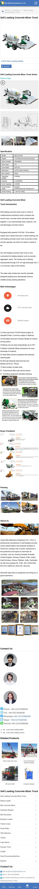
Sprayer (3, 861)
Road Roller (4, 828)
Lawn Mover (4, 842)
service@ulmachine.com (18, 871)
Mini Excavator (5, 815)
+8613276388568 (19, 720)
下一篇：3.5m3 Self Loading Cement (12, 732)
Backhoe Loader (6, 819)
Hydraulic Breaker (7, 810)
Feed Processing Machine (10, 856)
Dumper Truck (5, 847)
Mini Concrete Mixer (7, 805)
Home (7, 10)
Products (16, 10)
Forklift (2, 851)
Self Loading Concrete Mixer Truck (18, 11)
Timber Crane (5, 824)
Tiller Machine (5, 833)
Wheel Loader (5, 801)
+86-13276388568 (22, 716)
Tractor (3, 838)
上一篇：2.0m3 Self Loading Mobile (12, 729)
